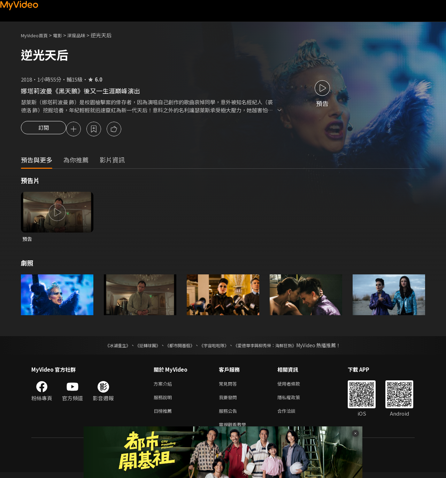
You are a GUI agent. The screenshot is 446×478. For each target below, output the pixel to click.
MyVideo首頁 (37, 35)
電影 (63, 35)
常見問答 (229, 385)
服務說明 (164, 400)
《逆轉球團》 (139, 346)
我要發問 (229, 400)
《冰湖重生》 (105, 346)
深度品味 (84, 35)
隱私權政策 (295, 400)
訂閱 (43, 129)
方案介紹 (164, 385)
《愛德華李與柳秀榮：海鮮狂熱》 (273, 346)
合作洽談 (292, 415)
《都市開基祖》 (176, 346)
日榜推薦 (164, 415)
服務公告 (229, 415)
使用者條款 (295, 385)
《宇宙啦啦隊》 (215, 346)
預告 (27, 240)
